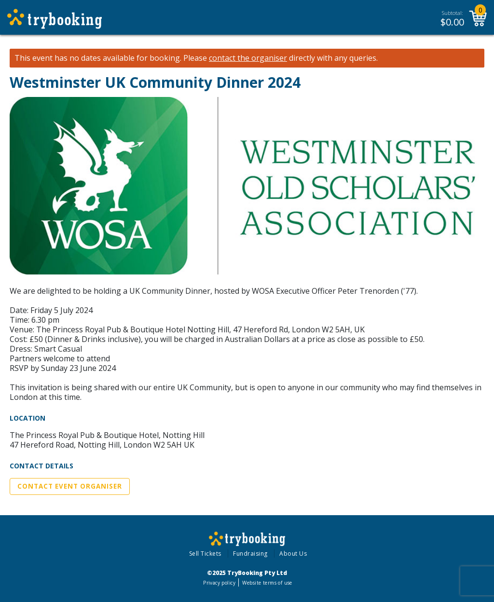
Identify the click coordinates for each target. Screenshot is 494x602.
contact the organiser (248, 58)
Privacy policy (219, 582)
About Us (293, 553)
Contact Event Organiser (69, 486)
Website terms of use (267, 582)
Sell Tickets (205, 553)
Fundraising (250, 553)
